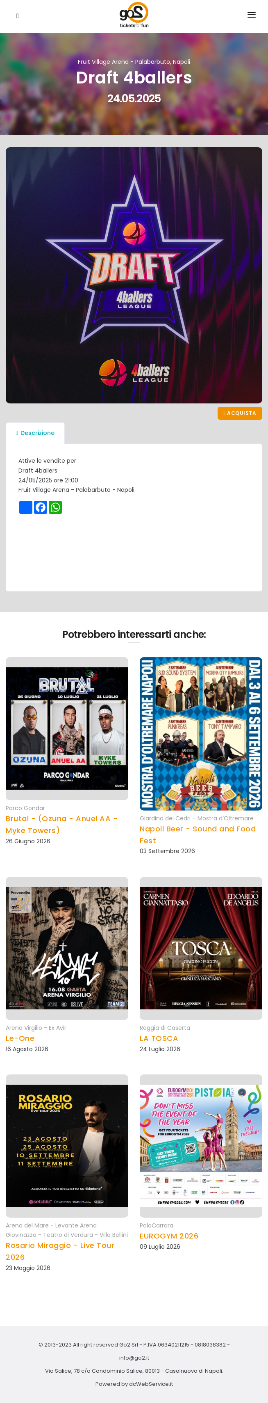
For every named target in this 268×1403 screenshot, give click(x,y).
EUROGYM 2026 (169, 1236)
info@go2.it (134, 1358)
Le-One (20, 1038)
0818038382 (210, 1345)
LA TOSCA (159, 1038)
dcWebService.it (151, 1384)
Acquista (240, 413)
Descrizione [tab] (35, 433)
